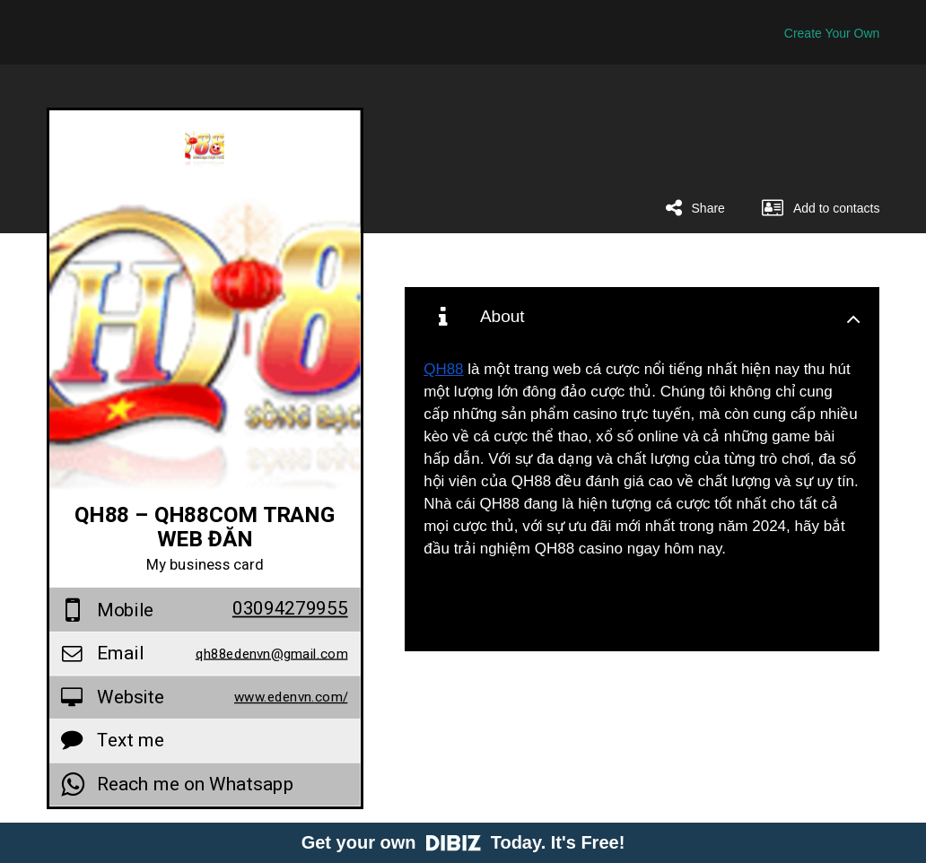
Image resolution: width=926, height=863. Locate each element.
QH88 (443, 369)
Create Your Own (832, 33)
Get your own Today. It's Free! (463, 842)
